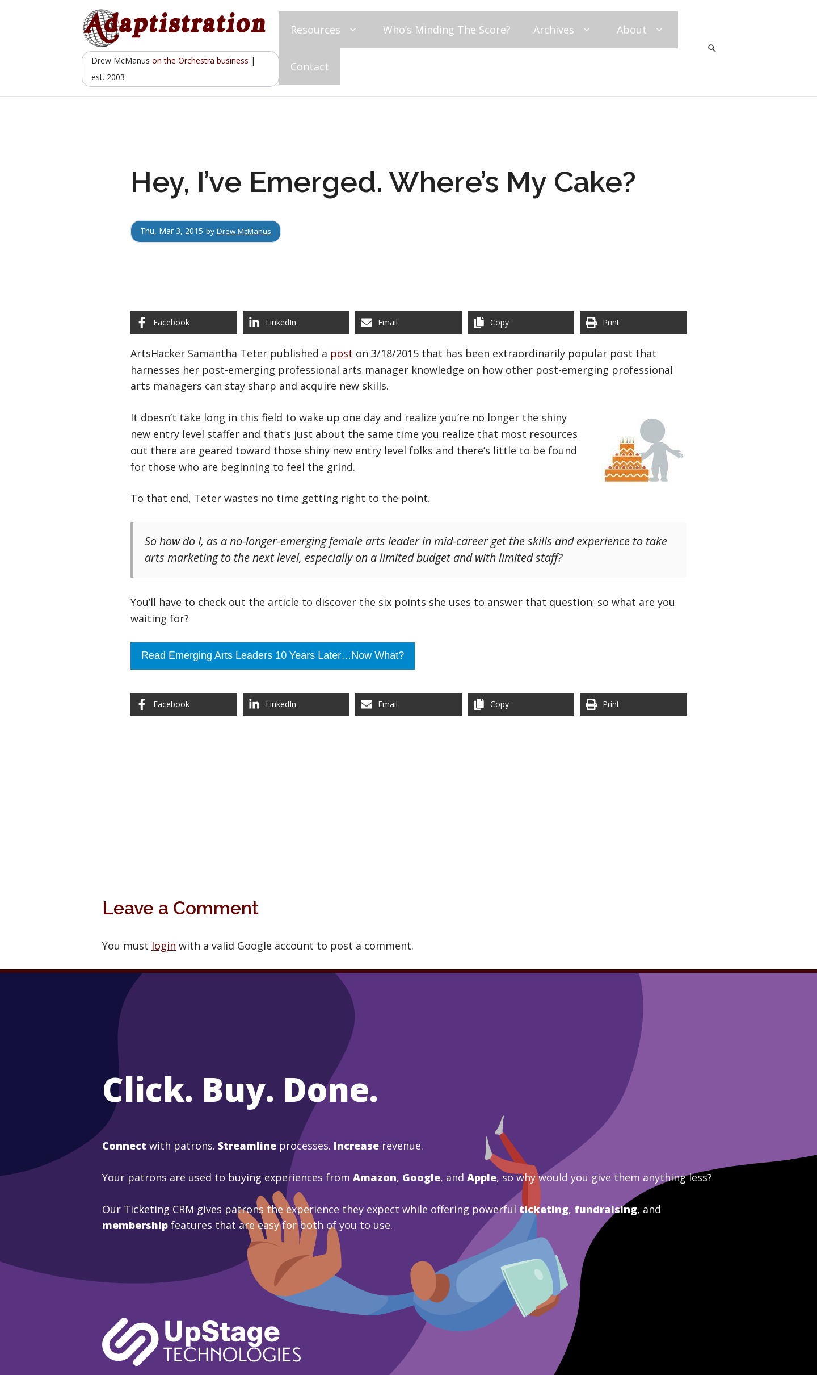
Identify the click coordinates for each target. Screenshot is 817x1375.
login (163, 945)
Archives (563, 30)
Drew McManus (246, 230)
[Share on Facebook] (183, 322)
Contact (309, 66)
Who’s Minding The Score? (447, 29)
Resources (325, 30)
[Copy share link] (521, 322)
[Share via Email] (408, 322)
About (642, 30)
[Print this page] (633, 322)
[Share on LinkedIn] (296, 322)
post (341, 353)
